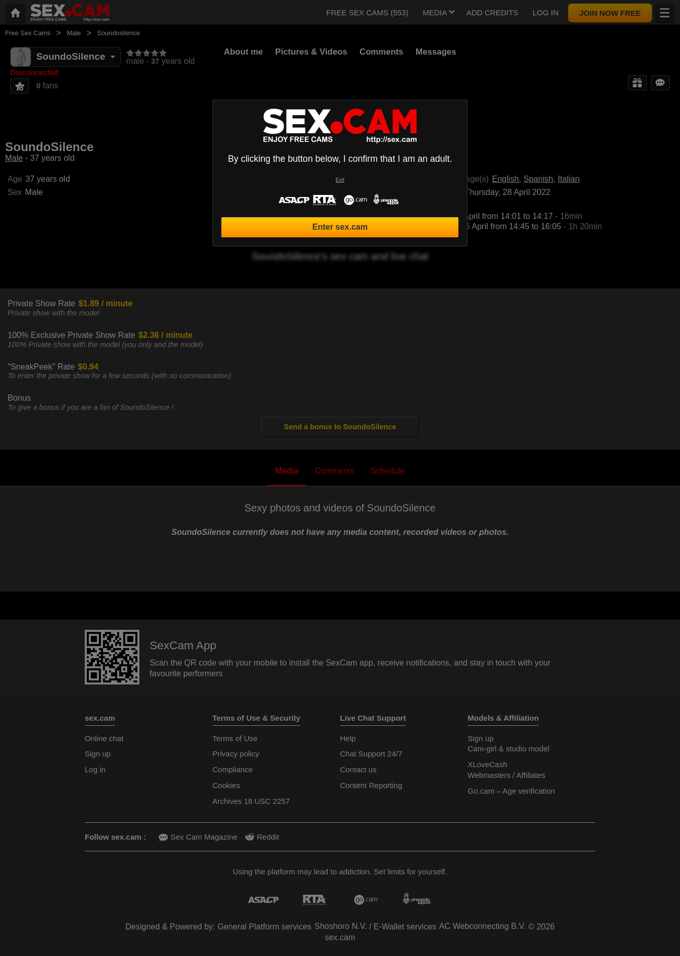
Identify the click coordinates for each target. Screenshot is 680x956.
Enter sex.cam (340, 227)
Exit (339, 180)
